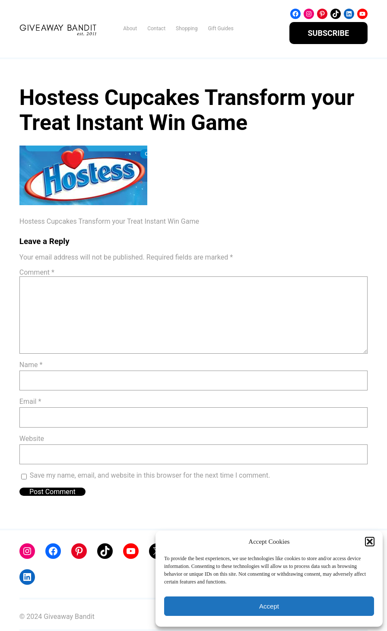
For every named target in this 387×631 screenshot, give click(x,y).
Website (31, 438)
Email (30, 401)
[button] (369, 541)
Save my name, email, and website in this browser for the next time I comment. (150, 475)
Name (31, 365)
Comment (36, 272)
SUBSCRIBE (328, 33)
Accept (269, 606)
